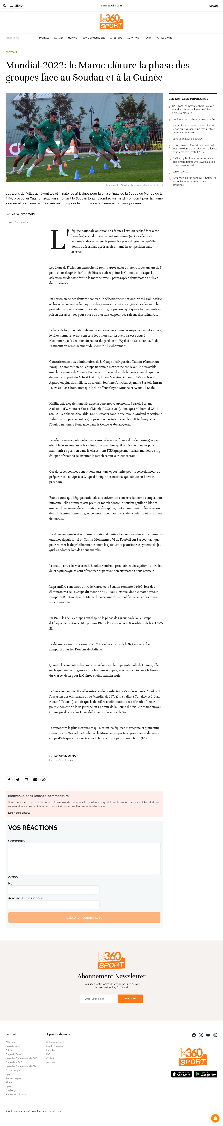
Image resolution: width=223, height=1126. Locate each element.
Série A (9, 1082)
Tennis (148, 38)
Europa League (13, 1070)
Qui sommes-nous (55, 1042)
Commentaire (18, 841)
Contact (50, 1058)
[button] (215, 1118)
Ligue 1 (9, 1086)
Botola (9, 1050)
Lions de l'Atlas (13, 1046)
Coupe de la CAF (14, 1062)
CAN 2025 (58, 38)
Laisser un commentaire (84, 917)
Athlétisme (116, 38)
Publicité (50, 1050)
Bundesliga (11, 1090)
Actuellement (12, 38)
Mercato (72, 38)
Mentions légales (54, 1046)
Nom (12, 883)
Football (44, 38)
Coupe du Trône (13, 1054)
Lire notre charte (19, 812)
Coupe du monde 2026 (94, 38)
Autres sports (164, 38)
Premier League (13, 1078)
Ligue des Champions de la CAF (21, 1058)
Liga (8, 1074)
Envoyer (130, 998)
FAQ (48, 1054)
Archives (50, 1062)
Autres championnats (16, 1094)
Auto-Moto (133, 38)
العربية (213, 5)
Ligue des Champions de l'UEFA (21, 1066)
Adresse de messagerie (25, 898)
